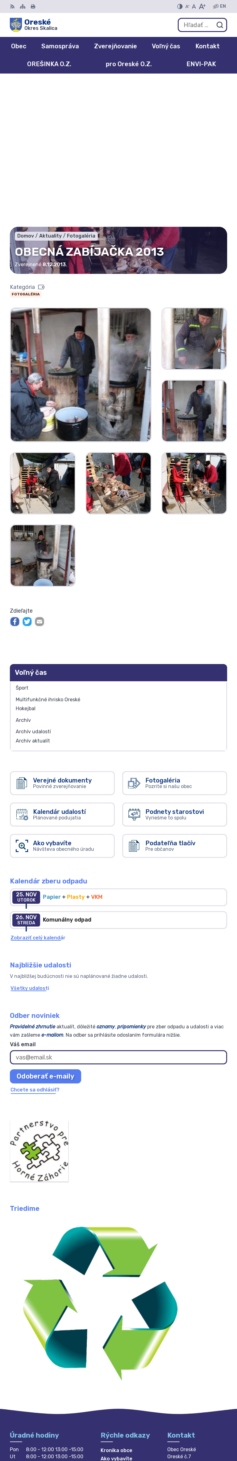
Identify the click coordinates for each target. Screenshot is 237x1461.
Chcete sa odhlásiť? (35, 945)
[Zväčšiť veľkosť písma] (202, 6)
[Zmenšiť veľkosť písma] (187, 6)
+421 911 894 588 (189, 1352)
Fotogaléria (26, 150)
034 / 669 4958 (187, 1345)
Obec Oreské (211, 1436)
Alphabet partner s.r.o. (199, 1428)
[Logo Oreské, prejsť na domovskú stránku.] (33, 25)
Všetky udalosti (29, 844)
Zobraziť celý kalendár (37, 793)
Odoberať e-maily (45, 932)
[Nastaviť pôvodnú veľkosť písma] (194, 6)
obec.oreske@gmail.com (197, 1358)
